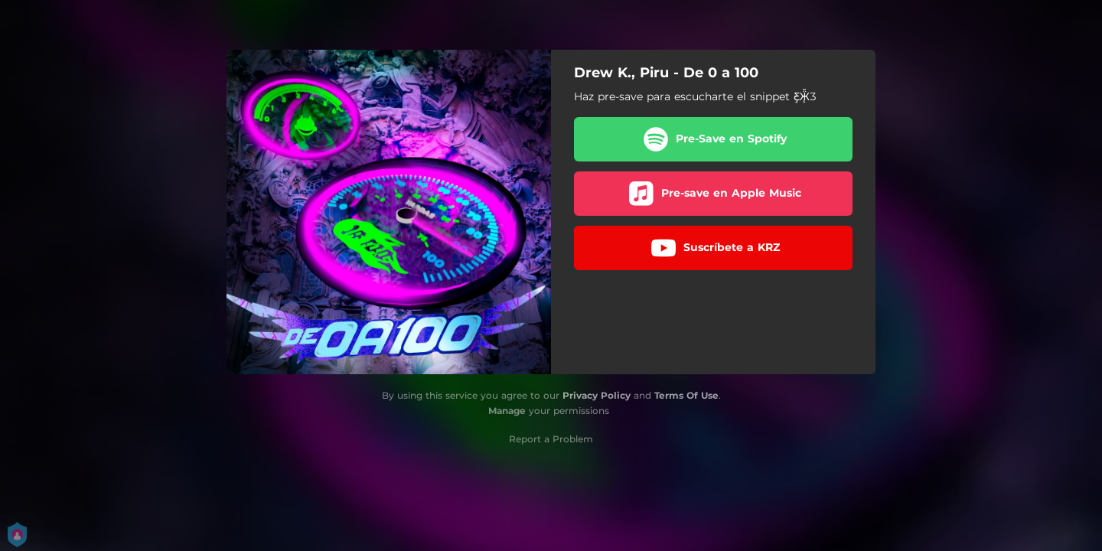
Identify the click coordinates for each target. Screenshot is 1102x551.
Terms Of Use (686, 395)
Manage (507, 410)
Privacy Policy (596, 395)
